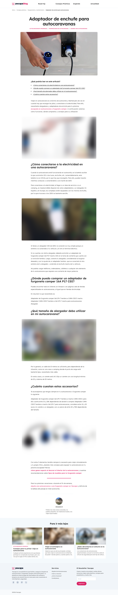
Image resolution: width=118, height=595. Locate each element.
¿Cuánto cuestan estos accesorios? (45, 94)
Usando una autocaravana (78, 28)
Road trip (41, 4)
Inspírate (76, 4)
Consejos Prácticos (63, 4)
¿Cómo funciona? (57, 576)
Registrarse (82, 583)
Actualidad (95, 4)
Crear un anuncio (56, 573)
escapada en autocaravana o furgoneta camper (49, 109)
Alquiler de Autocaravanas (59, 571)
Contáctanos (55, 578)
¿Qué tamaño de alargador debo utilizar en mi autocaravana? (55, 91)
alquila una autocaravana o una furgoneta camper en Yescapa (54, 486)
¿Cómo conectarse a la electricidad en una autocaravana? (53, 85)
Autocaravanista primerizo (38, 28)
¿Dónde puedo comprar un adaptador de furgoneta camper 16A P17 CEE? (59, 88)
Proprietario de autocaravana (58, 28)
